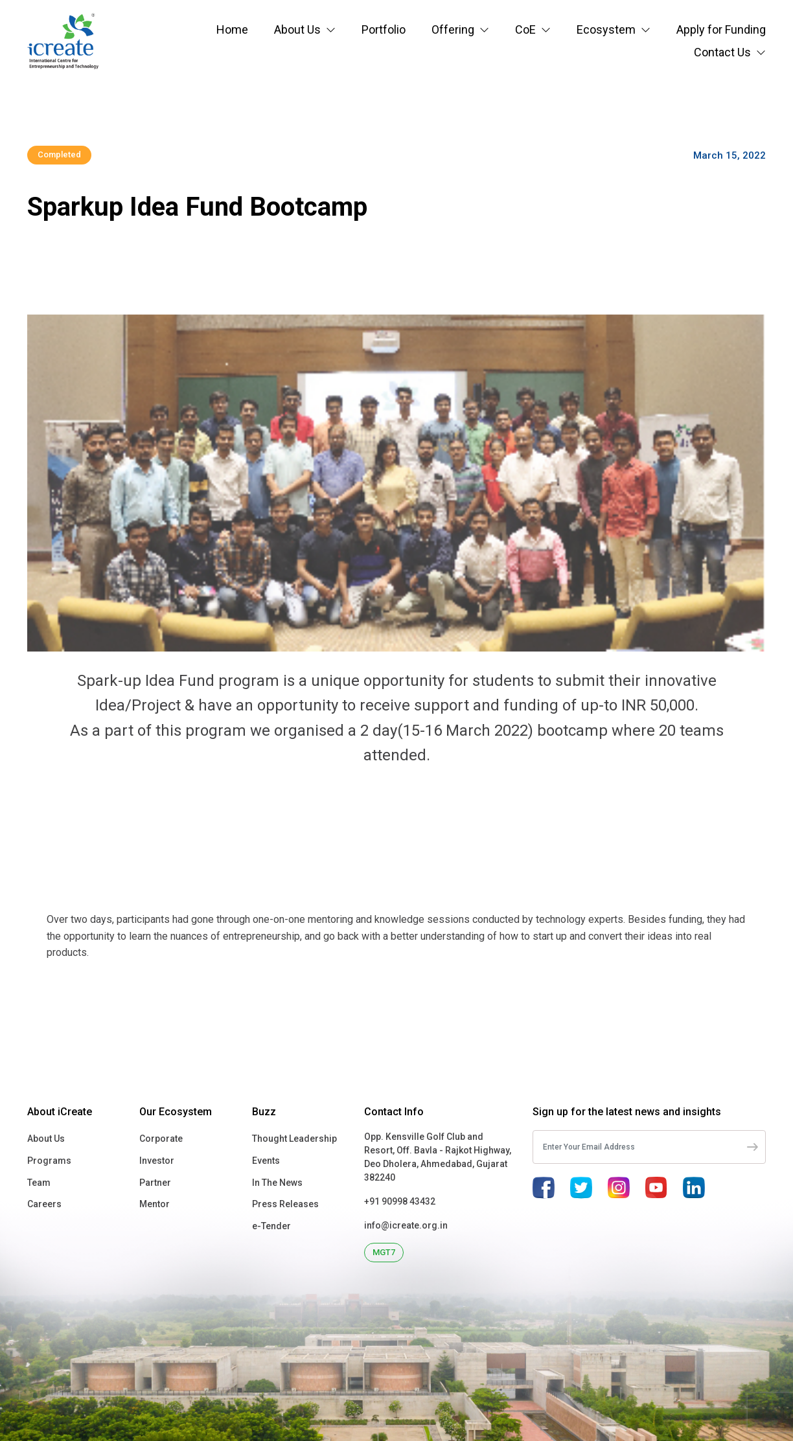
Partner (155, 1182)
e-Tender (271, 1226)
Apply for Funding (721, 29)
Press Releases (285, 1204)
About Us (297, 29)
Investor (156, 1160)
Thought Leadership (294, 1138)
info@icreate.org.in (406, 1225)
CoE (525, 29)
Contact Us (722, 52)
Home (232, 29)
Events (266, 1160)
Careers (44, 1204)
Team (39, 1182)
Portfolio (384, 29)
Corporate (161, 1138)
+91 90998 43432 (399, 1201)
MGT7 (384, 1252)
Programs (49, 1160)
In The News (277, 1182)
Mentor (154, 1204)
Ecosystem (606, 29)
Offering (452, 29)
